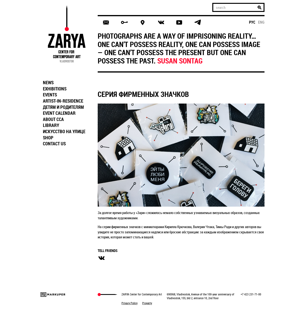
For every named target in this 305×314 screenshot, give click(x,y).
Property (147, 303)
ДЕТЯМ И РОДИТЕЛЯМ (63, 107)
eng (261, 22)
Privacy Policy (129, 303)
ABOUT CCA (53, 119)
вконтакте (101, 258)
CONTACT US (54, 144)
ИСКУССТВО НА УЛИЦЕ (64, 131)
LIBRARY (51, 125)
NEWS (48, 82)
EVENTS (50, 95)
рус (252, 22)
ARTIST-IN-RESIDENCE (63, 101)
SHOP (48, 138)
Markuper (53, 294)
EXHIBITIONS (54, 89)
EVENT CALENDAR (59, 113)
